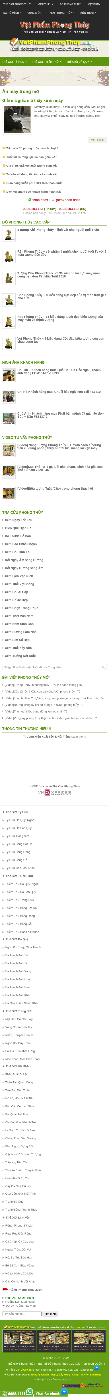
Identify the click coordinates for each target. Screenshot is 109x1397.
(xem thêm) (54, 736)
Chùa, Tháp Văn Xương (20, 1138)
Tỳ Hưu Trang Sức (17, 836)
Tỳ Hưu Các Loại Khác (20, 868)
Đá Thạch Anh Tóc (17, 955)
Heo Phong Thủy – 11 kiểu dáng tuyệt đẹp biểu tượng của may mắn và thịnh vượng (60, 318)
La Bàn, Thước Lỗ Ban (20, 1130)
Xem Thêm (97, 139)
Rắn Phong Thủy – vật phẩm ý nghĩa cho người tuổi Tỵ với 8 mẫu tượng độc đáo (61, 253)
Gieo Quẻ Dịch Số (18, 528)
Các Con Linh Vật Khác (20, 1281)
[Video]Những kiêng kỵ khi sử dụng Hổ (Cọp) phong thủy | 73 (44, 704)
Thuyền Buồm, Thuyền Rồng (23, 1170)
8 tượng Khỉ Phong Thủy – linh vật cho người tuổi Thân (58, 230)
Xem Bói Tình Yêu (18, 552)
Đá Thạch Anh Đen (17, 987)
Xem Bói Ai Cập (16, 592)
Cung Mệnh (34, 13)
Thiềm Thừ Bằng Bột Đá (21, 908)
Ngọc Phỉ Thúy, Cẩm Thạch (23, 947)
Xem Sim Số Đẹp (17, 640)
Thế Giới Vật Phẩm (54, 70)
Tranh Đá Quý (14, 1201)
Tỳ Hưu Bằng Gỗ (16, 860)
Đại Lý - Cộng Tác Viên (21, 1305)
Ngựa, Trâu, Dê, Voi (18, 1249)
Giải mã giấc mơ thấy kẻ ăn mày (32, 100)
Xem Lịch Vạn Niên (19, 576)
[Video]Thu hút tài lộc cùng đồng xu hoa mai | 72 (36, 711)
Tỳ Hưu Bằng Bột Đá (18, 844)
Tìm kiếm (50, 1314)
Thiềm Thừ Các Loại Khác (22, 932)
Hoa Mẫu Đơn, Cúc (17, 1178)
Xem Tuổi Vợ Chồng (19, 584)
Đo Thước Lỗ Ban (18, 536)
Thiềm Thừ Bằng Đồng (20, 916)
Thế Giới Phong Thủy (17, 4)
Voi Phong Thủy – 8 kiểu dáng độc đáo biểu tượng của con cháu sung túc (60, 340)
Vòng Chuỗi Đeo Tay (18, 1027)
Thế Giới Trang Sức (19, 70)
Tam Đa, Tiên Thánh (18, 1090)
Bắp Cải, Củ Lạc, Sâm (19, 1106)
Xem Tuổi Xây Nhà (18, 648)
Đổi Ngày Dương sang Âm (24, 568)
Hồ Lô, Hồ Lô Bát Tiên (19, 1098)
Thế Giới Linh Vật (87, 70)
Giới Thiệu (47, 3)
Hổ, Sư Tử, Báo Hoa (18, 1257)
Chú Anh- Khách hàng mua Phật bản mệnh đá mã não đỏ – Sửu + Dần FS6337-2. (60, 415)
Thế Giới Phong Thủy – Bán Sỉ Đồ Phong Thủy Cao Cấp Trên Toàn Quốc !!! (56, 1363)
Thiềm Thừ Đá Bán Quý (20, 892)
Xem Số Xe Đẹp (16, 600)
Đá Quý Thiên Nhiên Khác (22, 1003)
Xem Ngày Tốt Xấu (18, 520)
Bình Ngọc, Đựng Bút (19, 1146)
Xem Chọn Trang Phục (21, 608)
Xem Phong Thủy (63, 11)
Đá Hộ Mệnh (13, 11)
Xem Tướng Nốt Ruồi (20, 656)
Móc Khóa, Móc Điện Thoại (22, 1059)
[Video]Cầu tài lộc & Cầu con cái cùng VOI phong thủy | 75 (42, 691)
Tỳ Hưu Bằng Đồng (17, 852)
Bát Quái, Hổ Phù (16, 1114)
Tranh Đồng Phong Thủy (21, 1209)
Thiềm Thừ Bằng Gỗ (18, 924)
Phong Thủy (43, 1379)
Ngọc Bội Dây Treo (17, 1043)
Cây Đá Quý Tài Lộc (18, 1186)
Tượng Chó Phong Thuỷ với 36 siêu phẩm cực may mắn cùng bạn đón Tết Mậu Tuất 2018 (58, 274)
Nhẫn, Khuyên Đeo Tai (19, 1035)
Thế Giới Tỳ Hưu (16, 60)
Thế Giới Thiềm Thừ (48, 60)
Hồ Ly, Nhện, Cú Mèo (19, 1273)
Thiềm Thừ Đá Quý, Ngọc (21, 884)
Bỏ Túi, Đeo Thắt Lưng (20, 1051)
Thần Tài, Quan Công (19, 1082)
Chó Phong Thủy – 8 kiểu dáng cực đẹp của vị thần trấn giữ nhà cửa (61, 296)
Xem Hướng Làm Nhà (21, 632)
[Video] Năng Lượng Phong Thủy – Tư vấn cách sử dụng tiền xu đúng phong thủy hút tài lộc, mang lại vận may (59, 446)
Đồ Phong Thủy (70, 4)
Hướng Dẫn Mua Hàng (20, 1301)
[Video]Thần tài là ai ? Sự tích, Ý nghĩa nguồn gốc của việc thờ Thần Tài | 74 (54, 698)
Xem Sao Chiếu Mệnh (21, 544)
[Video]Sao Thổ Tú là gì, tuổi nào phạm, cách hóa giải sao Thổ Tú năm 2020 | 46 (60, 468)
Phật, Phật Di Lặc (16, 1074)
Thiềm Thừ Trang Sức (19, 900)
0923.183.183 (70, 1369)
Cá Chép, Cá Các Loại (19, 1241)
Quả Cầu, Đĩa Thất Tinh (20, 1193)
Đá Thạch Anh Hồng (18, 979)
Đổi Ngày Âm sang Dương (24, 560)
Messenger (90, 1369)
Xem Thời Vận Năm (19, 616)
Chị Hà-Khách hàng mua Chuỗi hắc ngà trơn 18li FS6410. (59, 392)
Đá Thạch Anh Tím (17, 963)
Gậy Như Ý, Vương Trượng (23, 1154)
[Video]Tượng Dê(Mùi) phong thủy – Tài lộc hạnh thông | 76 (43, 685)
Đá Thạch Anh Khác (18, 995)
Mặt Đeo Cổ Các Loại (19, 1019)
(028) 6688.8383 (44, 1369)
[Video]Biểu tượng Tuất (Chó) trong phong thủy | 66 (55, 488)
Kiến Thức (89, 11)
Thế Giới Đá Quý (80, 60)
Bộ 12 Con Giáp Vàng (19, 1265)
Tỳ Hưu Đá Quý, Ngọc (19, 820)
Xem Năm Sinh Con (19, 624)
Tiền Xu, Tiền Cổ (16, 1162)
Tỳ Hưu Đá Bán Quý (18, 828)
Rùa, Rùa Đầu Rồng (18, 1233)
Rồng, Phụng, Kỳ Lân (19, 1225)
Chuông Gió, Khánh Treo (21, 1122)
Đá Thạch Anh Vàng (18, 971)
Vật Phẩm (94, 4)
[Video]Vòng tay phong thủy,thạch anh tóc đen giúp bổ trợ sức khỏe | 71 (51, 718)
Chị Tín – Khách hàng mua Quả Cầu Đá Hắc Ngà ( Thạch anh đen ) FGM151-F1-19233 (59, 371)
